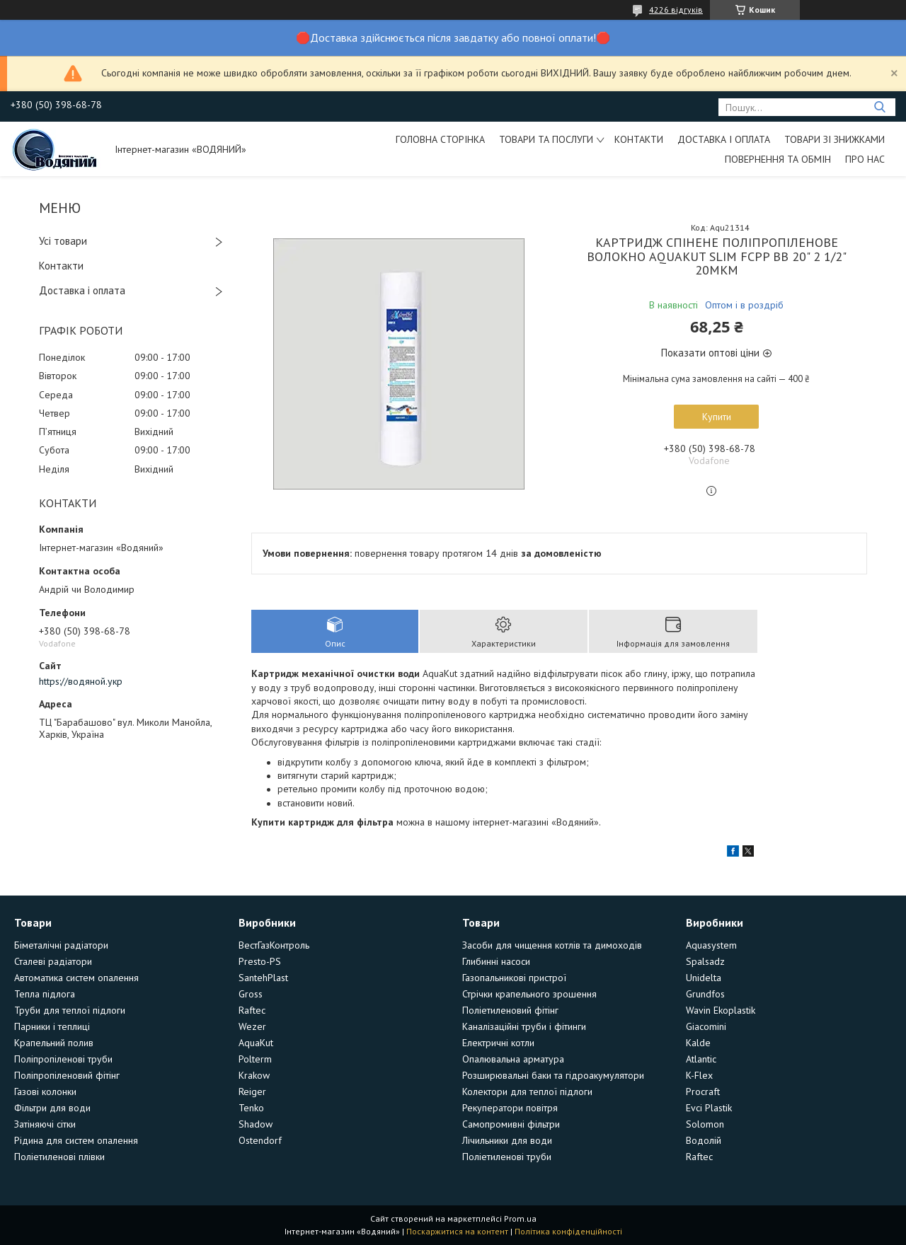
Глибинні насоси (496, 961)
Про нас (865, 159)
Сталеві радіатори (53, 961)
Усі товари (63, 241)
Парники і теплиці (52, 1026)
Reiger (252, 1091)
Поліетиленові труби (506, 1156)
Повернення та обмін (778, 159)
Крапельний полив (53, 1042)
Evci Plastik (709, 1107)
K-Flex (699, 1075)
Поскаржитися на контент (457, 1231)
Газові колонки (45, 1091)
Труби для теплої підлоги (69, 1010)
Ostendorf (260, 1140)
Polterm (255, 1059)
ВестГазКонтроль (274, 945)
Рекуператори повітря (510, 1107)
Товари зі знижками (834, 139)
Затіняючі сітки (45, 1124)
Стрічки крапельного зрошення (529, 994)
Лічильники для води (507, 1140)
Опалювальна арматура (513, 1059)
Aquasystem (711, 945)
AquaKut (256, 1042)
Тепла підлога (44, 994)
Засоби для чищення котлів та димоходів (552, 945)
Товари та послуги (546, 139)
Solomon (705, 1124)
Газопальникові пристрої (514, 977)
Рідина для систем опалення (76, 1140)
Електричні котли (498, 1042)
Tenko (251, 1107)
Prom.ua (520, 1218)
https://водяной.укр (80, 681)
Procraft (703, 1091)
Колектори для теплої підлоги (527, 1091)
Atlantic (701, 1059)
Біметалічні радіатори (61, 945)
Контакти (638, 139)
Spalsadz (705, 961)
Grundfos (705, 994)
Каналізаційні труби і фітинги (524, 1026)
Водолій (703, 1140)
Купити (716, 416)
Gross (251, 994)
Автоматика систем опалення (76, 977)
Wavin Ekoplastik (720, 1010)
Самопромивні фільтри (511, 1124)
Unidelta (703, 977)
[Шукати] (879, 107)
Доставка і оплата (723, 139)
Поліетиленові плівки (59, 1156)
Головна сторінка (440, 139)
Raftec (252, 1010)
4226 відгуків (676, 9)
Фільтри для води (52, 1107)
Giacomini (706, 1026)
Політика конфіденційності (568, 1231)
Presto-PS (260, 961)
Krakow (254, 1075)
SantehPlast (263, 977)
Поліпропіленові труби (63, 1059)
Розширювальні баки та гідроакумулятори (553, 1075)
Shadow (256, 1124)
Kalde (698, 1042)
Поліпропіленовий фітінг (67, 1075)
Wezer (252, 1026)
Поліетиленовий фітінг (510, 1010)
